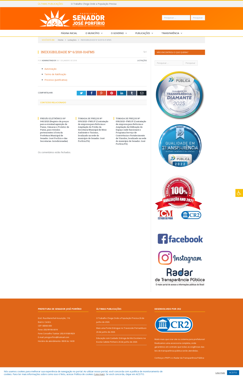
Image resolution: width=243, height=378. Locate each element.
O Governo (117, 33)
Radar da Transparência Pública (189, 357)
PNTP (167, 357)
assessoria (176, 343)
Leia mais (99, 374)
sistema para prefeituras (192, 339)
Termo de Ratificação (55, 74)
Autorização (50, 68)
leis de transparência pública (168, 350)
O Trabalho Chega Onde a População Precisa (93, 3)
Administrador (49, 60)
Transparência (170, 33)
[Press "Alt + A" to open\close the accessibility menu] (239, 193)
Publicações (142, 33)
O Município (92, 33)
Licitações (142, 60)
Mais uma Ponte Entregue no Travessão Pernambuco (121, 328)
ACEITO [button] (233, 372)
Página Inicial (69, 33)
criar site (173, 339)
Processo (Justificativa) (55, 79)
